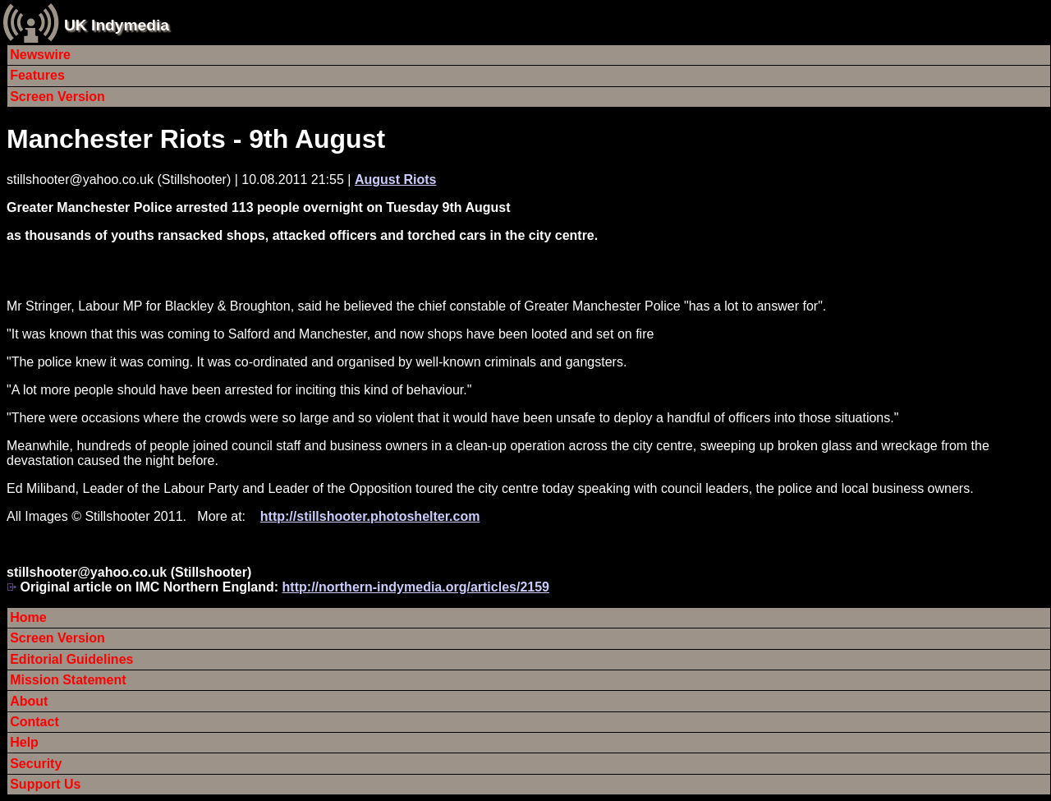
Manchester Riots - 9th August (196, 139)
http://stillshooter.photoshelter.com (370, 516)
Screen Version (57, 97)
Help (24, 742)
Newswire (40, 55)
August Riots (396, 179)
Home (28, 617)
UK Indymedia (116, 25)
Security (36, 764)
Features (37, 75)
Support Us (45, 784)
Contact (34, 722)
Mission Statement (68, 680)
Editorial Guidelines (71, 659)
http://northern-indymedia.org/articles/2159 (415, 587)
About (29, 701)
